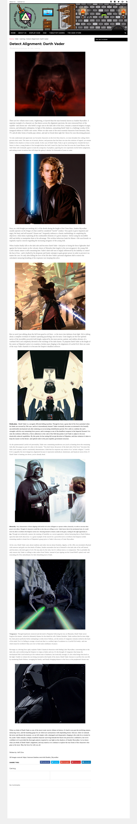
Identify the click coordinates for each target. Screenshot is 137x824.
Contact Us (21, 2)
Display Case (34, 33)
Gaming (22, 39)
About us (22, 33)
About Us (13, 2)
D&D (45, 33)
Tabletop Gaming (57, 33)
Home (13, 33)
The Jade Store (74, 33)
